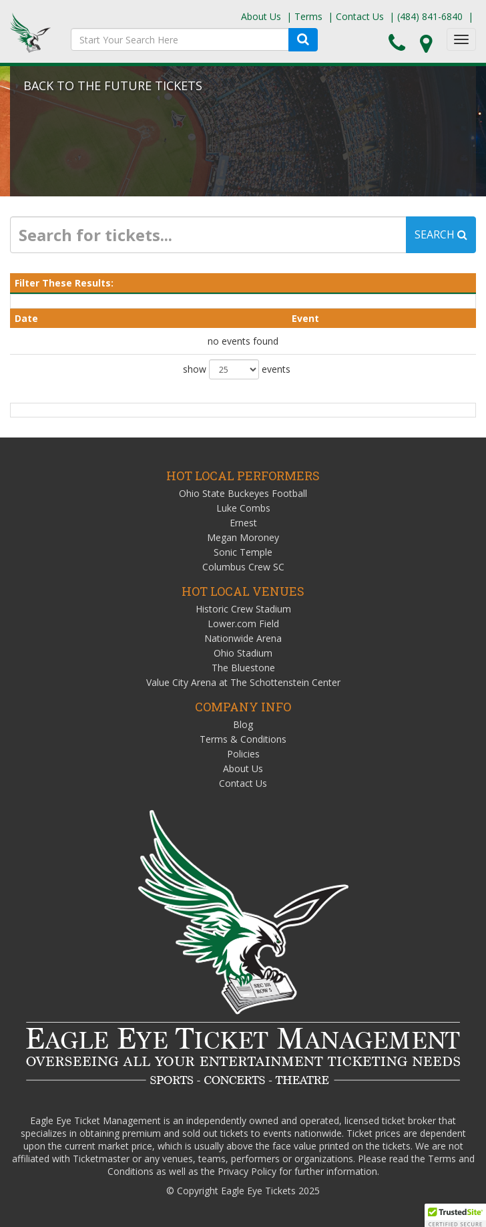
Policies (243, 753)
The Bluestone (243, 667)
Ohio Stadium (243, 653)
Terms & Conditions (243, 739)
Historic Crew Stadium (243, 608)
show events (236, 369)
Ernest (243, 522)
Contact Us (360, 16)
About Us (261, 16)
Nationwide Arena (243, 638)
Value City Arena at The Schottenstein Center (243, 682)
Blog (243, 724)
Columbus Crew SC (243, 566)
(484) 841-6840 (430, 16)
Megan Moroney (243, 537)
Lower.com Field (243, 623)
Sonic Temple (243, 552)
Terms (308, 16)
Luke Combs (243, 508)
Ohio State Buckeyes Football (243, 493)
